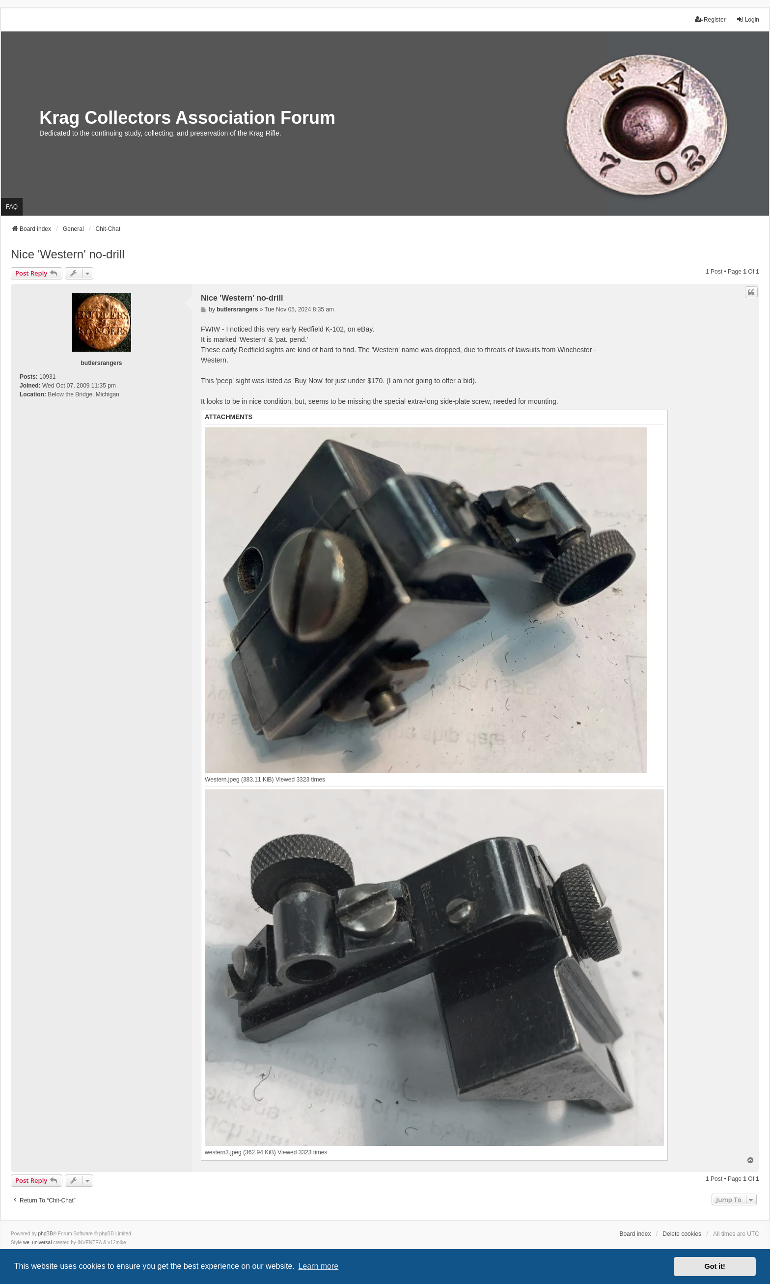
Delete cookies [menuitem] (681, 1233)
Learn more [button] (318, 1266)
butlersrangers (101, 363)
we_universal (37, 1242)
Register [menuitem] (710, 19)
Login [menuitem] (747, 19)
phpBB (45, 1233)
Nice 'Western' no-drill (67, 254)
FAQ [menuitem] (12, 206)
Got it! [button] (715, 1266)
